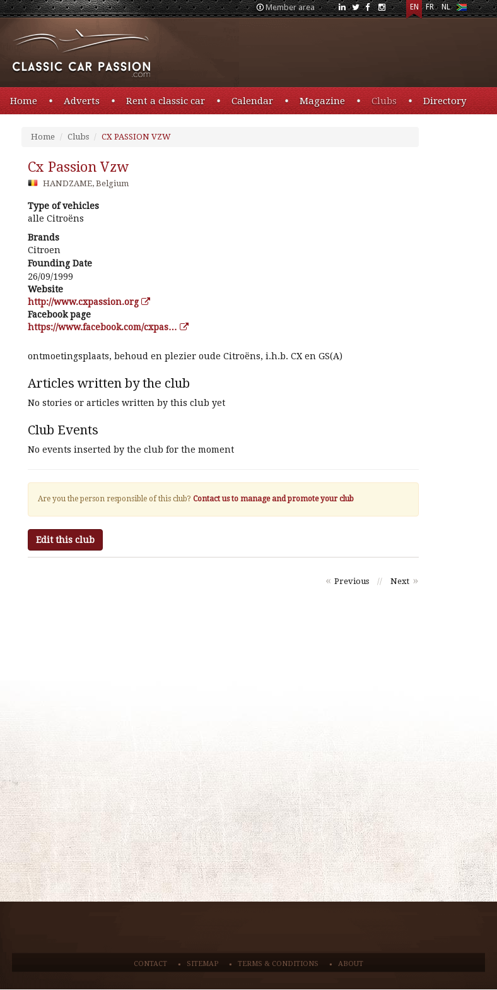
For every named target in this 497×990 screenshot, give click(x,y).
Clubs (384, 101)
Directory (444, 101)
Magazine (322, 101)
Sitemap (202, 964)
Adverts (82, 101)
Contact (150, 964)
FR (430, 7)
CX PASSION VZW (136, 136)
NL (445, 7)
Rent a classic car (165, 101)
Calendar (252, 101)
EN (414, 7)
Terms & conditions (278, 964)
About (350, 964)
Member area (290, 7)
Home (23, 101)
